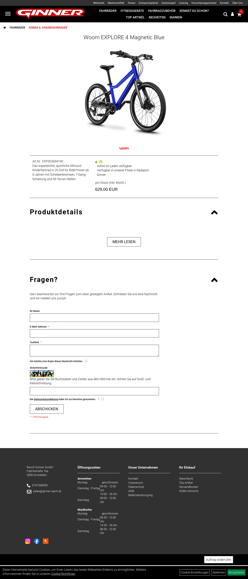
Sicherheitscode (39, 367)
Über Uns (237, 2)
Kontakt (224, 2)
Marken (176, 17)
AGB (131, 491)
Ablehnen (218, 572)
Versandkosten (188, 487)
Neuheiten (157, 17)
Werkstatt (98, 2)
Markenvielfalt (116, 2)
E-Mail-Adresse (38, 326)
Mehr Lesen (124, 242)
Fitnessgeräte (132, 11)
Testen (131, 2)
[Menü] (7, 14)
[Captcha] (94, 391)
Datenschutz (136, 487)
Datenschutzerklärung (46, 399)
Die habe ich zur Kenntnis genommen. (63, 399)
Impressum (135, 482)
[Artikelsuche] (225, 14)
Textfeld (34, 342)
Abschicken (46, 409)
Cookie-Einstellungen (194, 572)
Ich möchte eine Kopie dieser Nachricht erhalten (56, 361)
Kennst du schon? (194, 11)
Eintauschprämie (148, 2)
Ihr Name (35, 311)
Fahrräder (107, 11)
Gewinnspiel (168, 2)
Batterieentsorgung (140, 495)
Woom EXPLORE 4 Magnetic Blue (124, 37)
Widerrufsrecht (188, 491)
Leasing (183, 2)
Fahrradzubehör (161, 11)
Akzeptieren (236, 572)
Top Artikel (135, 17)
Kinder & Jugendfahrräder (48, 27)
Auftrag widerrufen (218, 559)
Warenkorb (186, 478)
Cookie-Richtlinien (63, 574)
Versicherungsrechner (203, 2)
